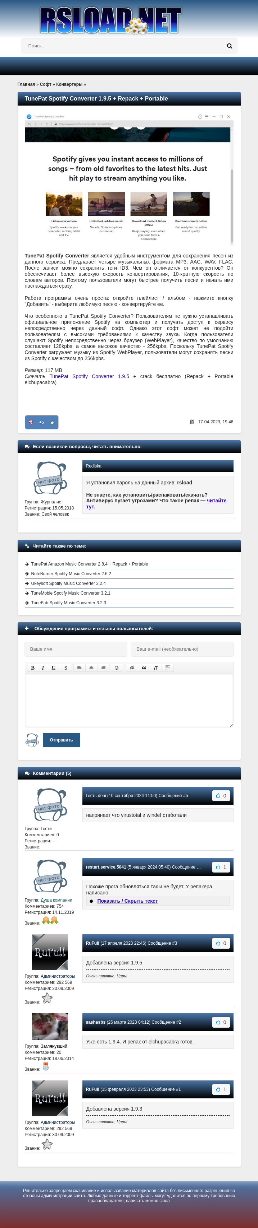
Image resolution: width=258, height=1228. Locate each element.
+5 (41, 422)
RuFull (92, 943)
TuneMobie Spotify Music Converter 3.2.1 (70, 593)
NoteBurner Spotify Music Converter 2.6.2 (71, 573)
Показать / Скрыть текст (127, 901)
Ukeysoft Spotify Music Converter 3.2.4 (68, 583)
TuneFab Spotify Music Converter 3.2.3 (68, 602)
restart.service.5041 (106, 867)
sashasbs (96, 1022)
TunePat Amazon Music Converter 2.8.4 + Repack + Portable (89, 564)
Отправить (61, 740)
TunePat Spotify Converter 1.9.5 (89, 376)
